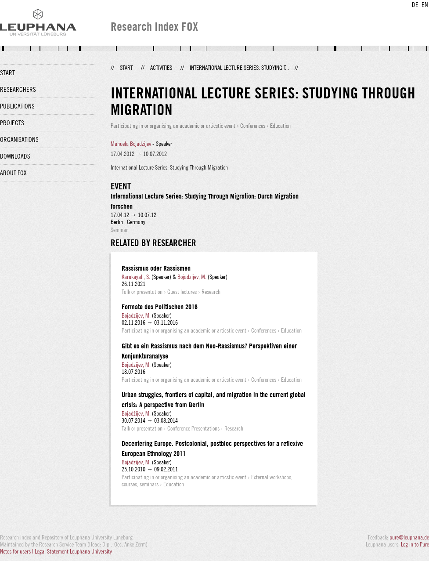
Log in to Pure (415, 544)
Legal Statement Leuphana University (73, 551)
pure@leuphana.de (409, 537)
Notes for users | (17, 551)
